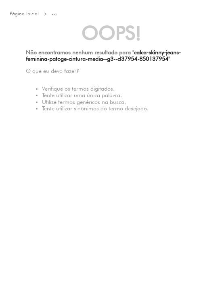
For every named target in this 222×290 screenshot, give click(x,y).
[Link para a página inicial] (24, 13)
